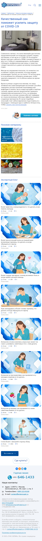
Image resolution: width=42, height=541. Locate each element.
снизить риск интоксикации (16, 105)
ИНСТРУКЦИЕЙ (7, 503)
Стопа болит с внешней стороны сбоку (15, 442)
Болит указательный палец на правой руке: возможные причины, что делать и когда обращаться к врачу (17, 242)
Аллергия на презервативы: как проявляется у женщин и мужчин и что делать (18, 376)
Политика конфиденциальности (14, 533)
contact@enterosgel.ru (19, 494)
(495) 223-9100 (23, 491)
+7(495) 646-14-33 (31, 529)
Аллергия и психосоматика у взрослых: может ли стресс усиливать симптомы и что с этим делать (19, 343)
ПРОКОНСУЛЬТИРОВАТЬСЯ (16, 505)
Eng (29, 5)
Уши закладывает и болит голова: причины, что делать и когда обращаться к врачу (18, 309)
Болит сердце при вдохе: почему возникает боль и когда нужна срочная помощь (20, 276)
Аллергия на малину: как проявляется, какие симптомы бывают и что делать (18, 409)
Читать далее (4, 213)
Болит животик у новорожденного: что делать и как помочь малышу (20, 208)
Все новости (9, 453)
